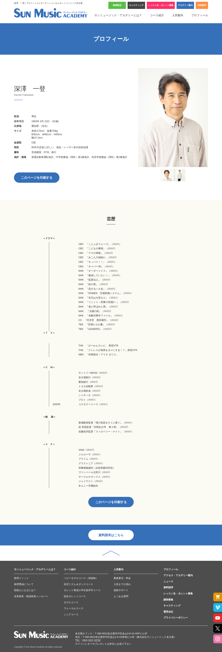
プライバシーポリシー (175, 617)
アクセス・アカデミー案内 (178, 575)
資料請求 (202, 5)
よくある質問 (121, 596)
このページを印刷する (36, 177)
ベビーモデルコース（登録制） (81, 578)
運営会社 (168, 611)
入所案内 (177, 15)
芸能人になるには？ (25, 590)
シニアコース (71, 614)
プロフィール (199, 15)
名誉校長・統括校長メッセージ (31, 596)
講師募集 (168, 599)
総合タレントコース (75, 596)
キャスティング (136, 5)
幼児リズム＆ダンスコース (78, 584)
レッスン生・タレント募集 (160, 5)
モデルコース (71, 602)
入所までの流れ (122, 584)
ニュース (168, 581)
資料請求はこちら (111, 535)
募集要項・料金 (122, 578)
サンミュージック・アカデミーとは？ (118, 15)
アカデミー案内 (185, 5)
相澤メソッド (21, 578)
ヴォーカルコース (73, 608)
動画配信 (117, 5)
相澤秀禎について (24, 584)
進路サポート (121, 590)
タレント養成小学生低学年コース (82, 590)
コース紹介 (157, 15)
